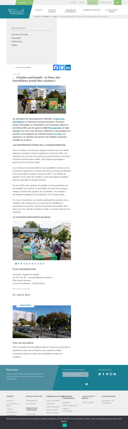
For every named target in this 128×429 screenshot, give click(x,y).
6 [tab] (29, 263)
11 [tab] (43, 263)
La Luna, (58, 134)
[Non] (125, 422)
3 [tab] (21, 263)
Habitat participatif (53, 407)
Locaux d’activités (53, 401)
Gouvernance (11, 412)
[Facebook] (56, 67)
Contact (73, 2)
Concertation (31, 414)
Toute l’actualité (88, 402)
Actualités (46, 16)
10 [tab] (41, 263)
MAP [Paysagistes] (52, 128)
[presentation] (81, 382)
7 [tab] (32, 263)
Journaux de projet (19, 34)
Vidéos (14, 45)
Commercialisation (91, 10)
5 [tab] (27, 263)
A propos (9, 401)
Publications (16, 41)
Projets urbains (52, 11)
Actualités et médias (112, 11)
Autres (54, 16)
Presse (81, 2)
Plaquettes (16, 38)
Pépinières (66, 402)
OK (64, 425)
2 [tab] (19, 263)
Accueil (37, 16)
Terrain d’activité (52, 413)
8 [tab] (35, 263)
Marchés (93, 2)
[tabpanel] (42, 240)
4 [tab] (24, 263)
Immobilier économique (70, 11)
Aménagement (32, 401)
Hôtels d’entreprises (70, 405)
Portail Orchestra (106, 2)
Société (38, 10)
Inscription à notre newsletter (73, 370)
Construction (31, 404)
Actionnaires (11, 415)
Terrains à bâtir (52, 410)
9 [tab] (38, 263)
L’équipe (9, 409)
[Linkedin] (68, 67)
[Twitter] (62, 67)
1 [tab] (16, 263)
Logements (50, 404)
